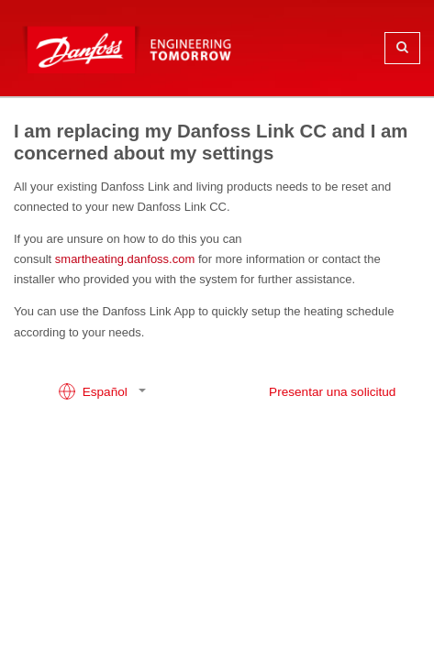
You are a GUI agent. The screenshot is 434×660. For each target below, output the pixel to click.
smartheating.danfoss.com (125, 259)
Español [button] (94, 391)
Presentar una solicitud (332, 392)
